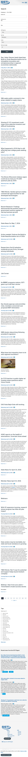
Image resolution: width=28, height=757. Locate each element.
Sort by (2, 35)
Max (2, 25)
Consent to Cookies (6, 754)
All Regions (3, 30)
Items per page (4, 45)
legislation (5, 671)
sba (4, 693)
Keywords (3, 14)
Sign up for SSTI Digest (8, 741)
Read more (3, 92)
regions (11, 671)
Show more (3, 642)
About (8, 730)
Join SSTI (8, 738)
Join (18, 730)
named (13, 487)
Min (1, 20)
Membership (10, 734)
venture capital (6, 715)
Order (2, 40)
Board (9, 731)
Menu (23, 2)
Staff (9, 733)
